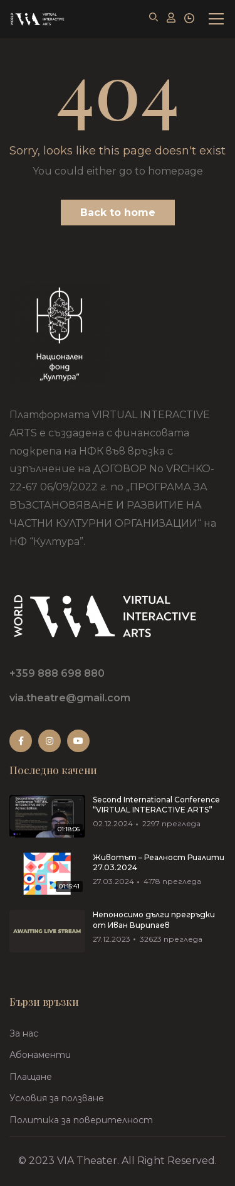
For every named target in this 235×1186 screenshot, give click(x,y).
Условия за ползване (56, 1098)
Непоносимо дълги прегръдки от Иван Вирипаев (154, 920)
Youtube (78, 741)
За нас (23, 1033)
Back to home (117, 212)
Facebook (21, 741)
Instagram (49, 741)
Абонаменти (40, 1054)
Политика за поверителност (81, 1120)
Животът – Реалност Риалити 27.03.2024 (158, 863)
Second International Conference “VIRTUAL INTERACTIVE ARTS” (156, 805)
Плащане (30, 1076)
